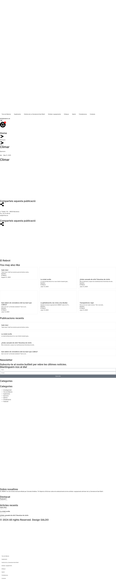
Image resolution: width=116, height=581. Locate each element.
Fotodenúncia (83, 114)
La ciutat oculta (45, 279)
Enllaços (66, 114)
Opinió (74, 114)
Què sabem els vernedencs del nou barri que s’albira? (19, 352)
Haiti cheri (4, 270)
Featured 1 (3, 499)
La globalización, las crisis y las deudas (53, 303)
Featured (5, 401)
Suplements (17, 114)
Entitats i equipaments (54, 114)
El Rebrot (3, 275)
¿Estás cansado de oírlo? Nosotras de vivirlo (95, 279)
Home (3, 133)
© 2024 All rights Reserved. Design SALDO (24, 519)
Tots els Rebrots (6, 114)
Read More (3, 273)
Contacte (92, 114)
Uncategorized (7, 390)
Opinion (5, 397)
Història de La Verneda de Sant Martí (34, 114)
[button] (1, 120)
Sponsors (2, 140)
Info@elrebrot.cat (5, 118)
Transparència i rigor (87, 303)
